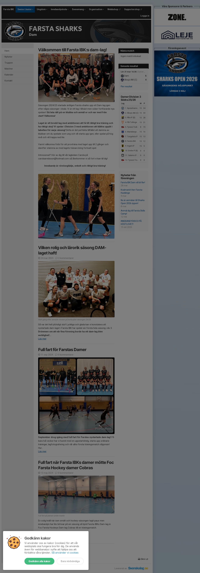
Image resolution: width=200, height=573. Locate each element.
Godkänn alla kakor (39, 561)
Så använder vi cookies (64, 552)
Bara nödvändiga (70, 561)
